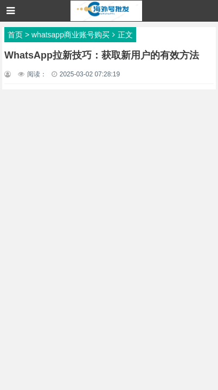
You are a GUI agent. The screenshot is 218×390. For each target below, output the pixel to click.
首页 (15, 34)
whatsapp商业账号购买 (70, 34)
